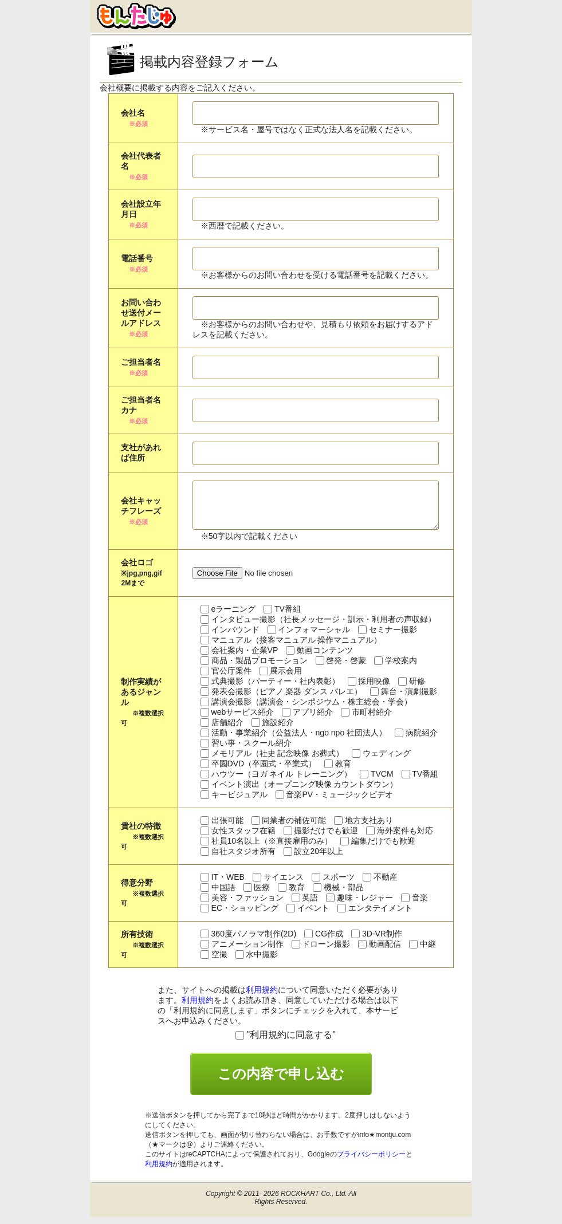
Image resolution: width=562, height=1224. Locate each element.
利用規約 (262, 996)
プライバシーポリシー (371, 1161)
